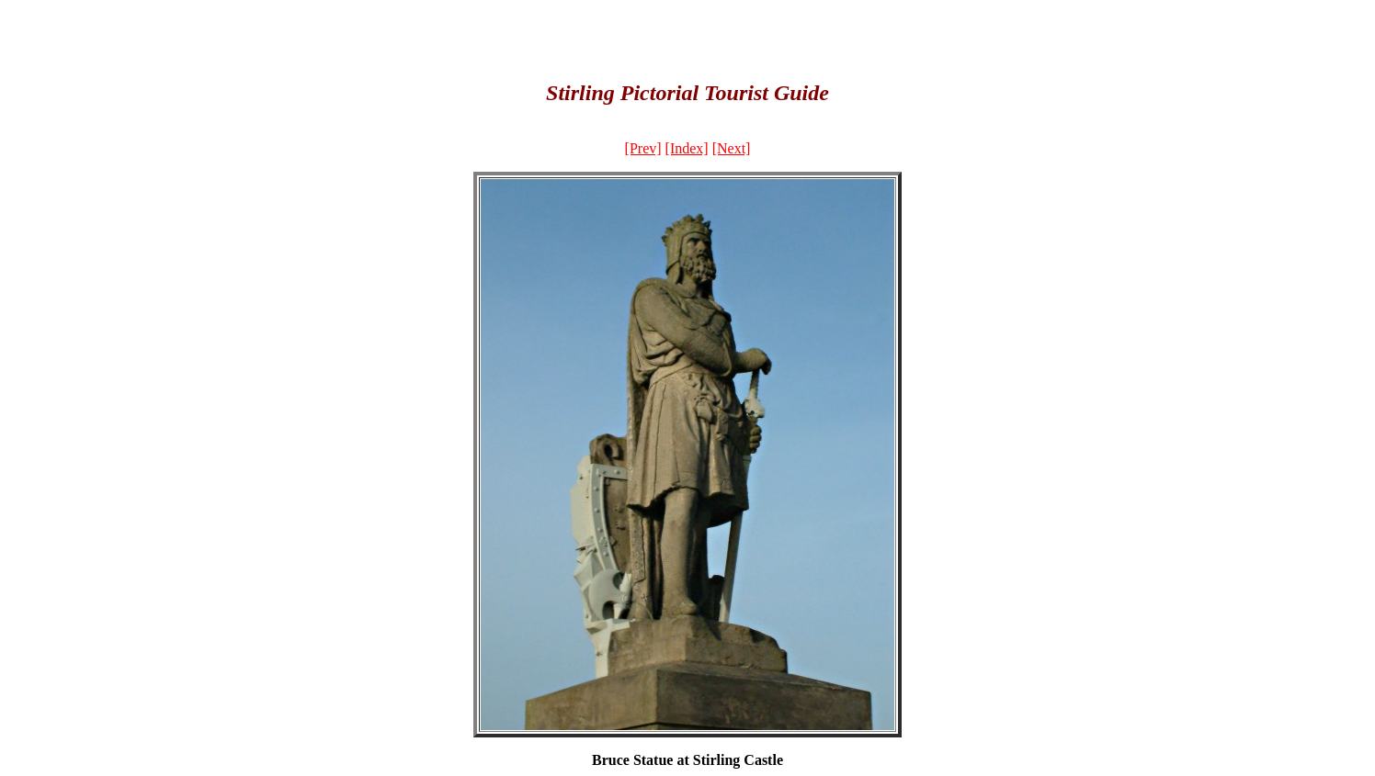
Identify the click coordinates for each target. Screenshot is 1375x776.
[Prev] (643, 148)
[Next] (731, 148)
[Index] (687, 148)
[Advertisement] (687, 34)
